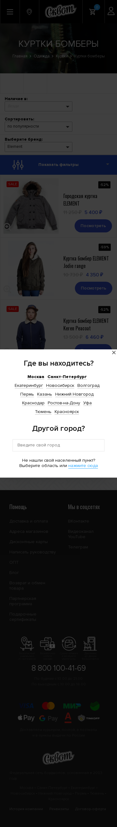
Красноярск (67, 411)
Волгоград (88, 385)
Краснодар (33, 403)
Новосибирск (60, 385)
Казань (44, 394)
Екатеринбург (29, 385)
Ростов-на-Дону (64, 403)
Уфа (87, 403)
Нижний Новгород (74, 394)
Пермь (27, 394)
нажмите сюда (83, 465)
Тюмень (43, 411)
